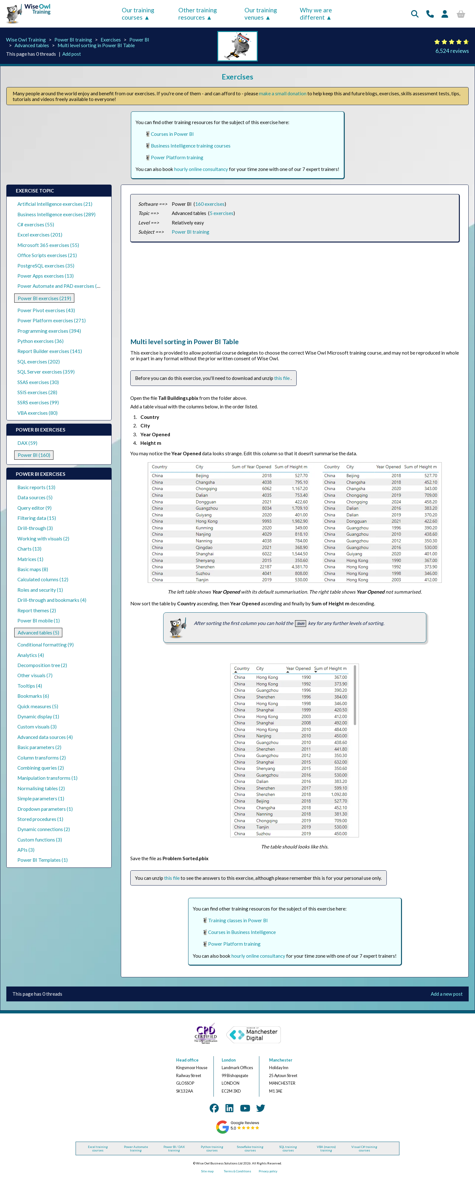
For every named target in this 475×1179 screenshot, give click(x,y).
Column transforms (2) (41, 757)
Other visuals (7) (34, 675)
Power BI (139, 39)
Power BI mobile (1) (38, 620)
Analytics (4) (30, 655)
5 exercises (221, 213)
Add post (71, 54)
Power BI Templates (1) (42, 860)
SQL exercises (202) (38, 361)
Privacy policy (268, 1171)
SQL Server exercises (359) (46, 372)
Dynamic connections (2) (43, 829)
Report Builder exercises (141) (49, 351)
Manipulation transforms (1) (47, 778)
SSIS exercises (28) (37, 392)
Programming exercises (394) (49, 331)
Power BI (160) (34, 455)
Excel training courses (98, 1148)
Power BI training (73, 39)
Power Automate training (136, 1148)
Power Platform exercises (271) (51, 320)
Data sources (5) (34, 497)
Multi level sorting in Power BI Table (96, 45)
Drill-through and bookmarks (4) (51, 600)
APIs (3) (25, 850)
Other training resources (197, 13)
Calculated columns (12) (42, 579)
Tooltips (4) (29, 686)
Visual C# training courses (364, 1148)
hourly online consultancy (201, 169)
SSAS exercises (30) (38, 382)
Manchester (280, 1060)
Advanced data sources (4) (45, 737)
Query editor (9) (34, 508)
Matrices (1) (30, 559)
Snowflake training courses (250, 1148)
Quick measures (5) (37, 706)
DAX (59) (27, 443)
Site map (207, 1171)
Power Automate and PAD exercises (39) (60, 286)
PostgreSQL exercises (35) (45, 265)
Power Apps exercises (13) (45, 276)
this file (282, 378)
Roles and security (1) (40, 590)
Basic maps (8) (32, 569)
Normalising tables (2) (41, 788)
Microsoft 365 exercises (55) (48, 245)
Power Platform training (177, 157)
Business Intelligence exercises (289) (56, 214)
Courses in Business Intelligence (242, 932)
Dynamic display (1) (38, 716)
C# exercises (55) (35, 224)
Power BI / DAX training (174, 1148)
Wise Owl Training (26, 39)
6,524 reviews (452, 50)
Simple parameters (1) (40, 798)
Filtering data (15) (36, 518)
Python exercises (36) (40, 341)
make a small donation (282, 93)
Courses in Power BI (172, 134)
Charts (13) (29, 549)
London (229, 1060)
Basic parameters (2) (39, 747)
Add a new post (447, 994)
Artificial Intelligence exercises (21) (54, 204)
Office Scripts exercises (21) (47, 255)
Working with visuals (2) (43, 538)
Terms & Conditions (237, 1171)
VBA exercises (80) (37, 413)
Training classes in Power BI (238, 920)
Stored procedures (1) (40, 819)
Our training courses (138, 13)
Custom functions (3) (39, 839)
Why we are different (316, 13)
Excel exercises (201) (39, 234)
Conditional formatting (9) (45, 644)
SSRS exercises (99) (38, 402)
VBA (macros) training (326, 1148)
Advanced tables (32, 45)
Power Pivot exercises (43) (46, 310)
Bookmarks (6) (33, 696)
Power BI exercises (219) (44, 298)
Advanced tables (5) (38, 632)
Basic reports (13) (36, 487)
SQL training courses (288, 1148)
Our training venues (260, 13)
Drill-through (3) (35, 528)
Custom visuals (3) (37, 726)
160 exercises (210, 204)
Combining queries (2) (40, 768)
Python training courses (212, 1148)
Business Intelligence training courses (191, 145)
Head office (187, 1060)
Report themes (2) (36, 610)
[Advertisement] (294, 293)
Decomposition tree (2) (42, 665)
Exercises (111, 39)
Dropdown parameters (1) (45, 809)
